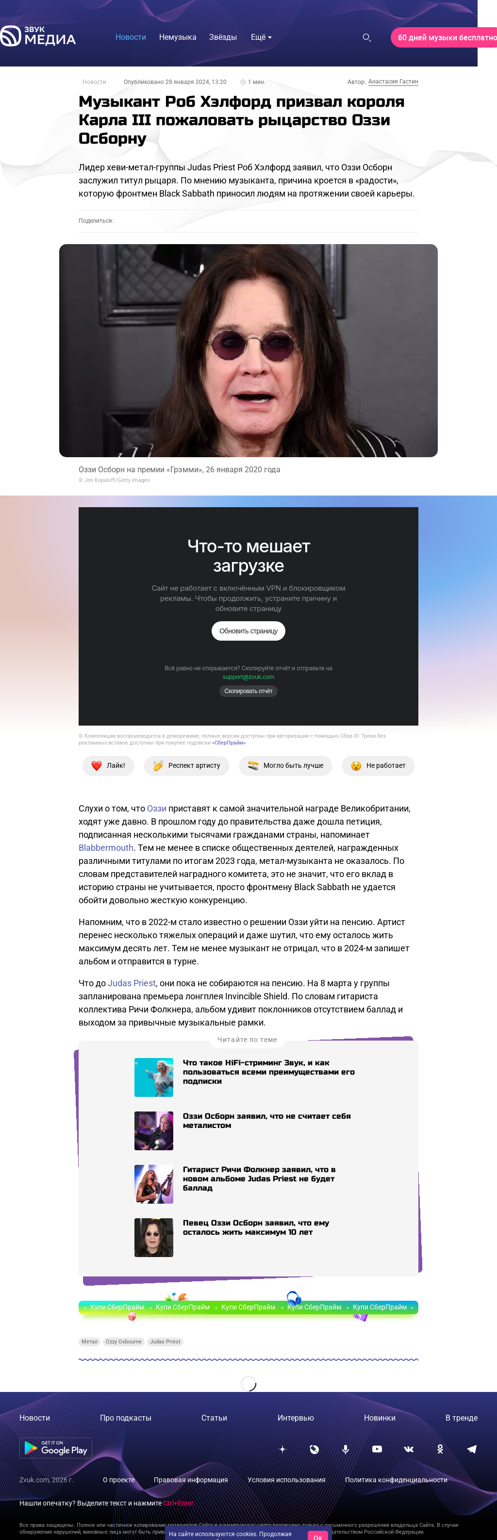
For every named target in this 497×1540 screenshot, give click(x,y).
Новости (94, 82)
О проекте (118, 1480)
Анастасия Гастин (393, 81)
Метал (90, 1342)
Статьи (214, 1418)
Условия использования (287, 1480)
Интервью (296, 1418)
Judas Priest (132, 983)
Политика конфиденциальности (396, 1480)
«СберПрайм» (229, 743)
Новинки (380, 1418)
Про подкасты (125, 1418)
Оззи (156, 808)
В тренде (462, 1418)
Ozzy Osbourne (124, 1342)
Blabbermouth (106, 848)
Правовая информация (191, 1480)
